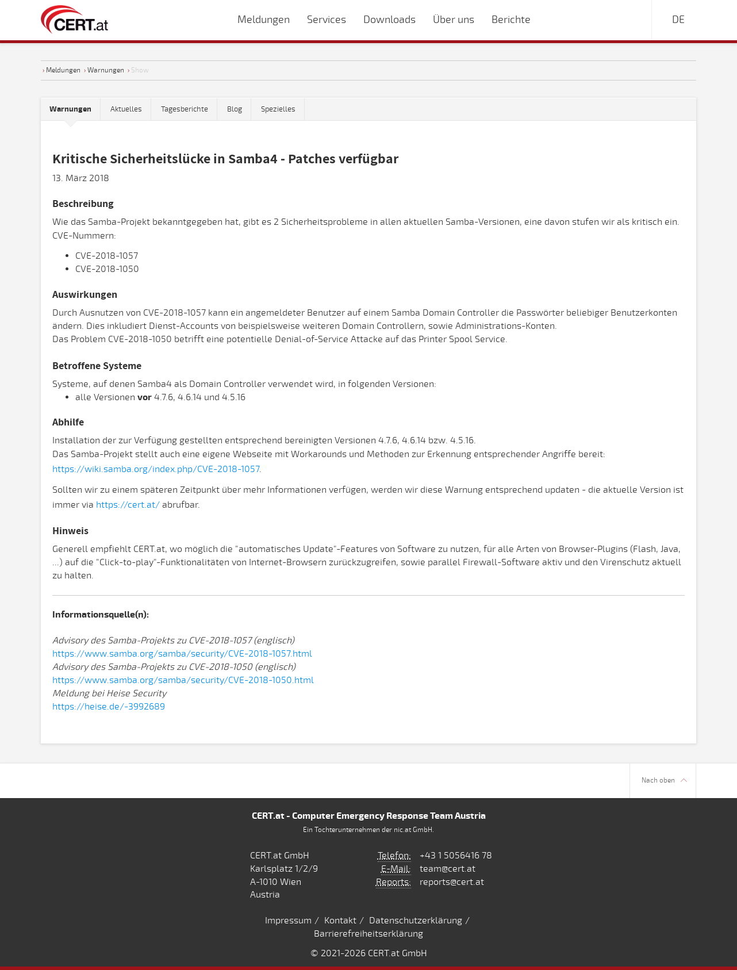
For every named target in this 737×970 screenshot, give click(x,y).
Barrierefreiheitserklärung (368, 934)
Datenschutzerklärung (415, 920)
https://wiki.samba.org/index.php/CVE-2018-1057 (155, 469)
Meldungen (63, 70)
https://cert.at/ (128, 505)
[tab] (71, 109)
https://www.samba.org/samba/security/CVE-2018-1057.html (182, 654)
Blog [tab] (234, 109)
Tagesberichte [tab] (184, 109)
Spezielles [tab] (278, 109)
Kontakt (340, 920)
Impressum (288, 920)
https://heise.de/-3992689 (108, 706)
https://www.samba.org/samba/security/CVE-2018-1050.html (183, 680)
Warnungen (105, 70)
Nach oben (664, 780)
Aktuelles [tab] (126, 109)
